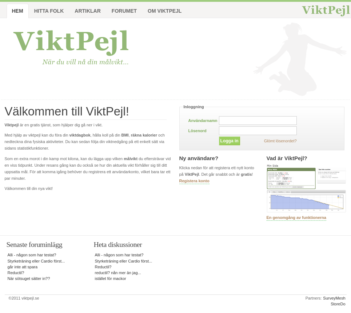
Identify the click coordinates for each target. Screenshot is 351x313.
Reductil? (16, 273)
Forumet (124, 11)
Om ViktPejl (165, 11)
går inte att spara (23, 267)
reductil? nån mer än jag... (118, 273)
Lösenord (197, 131)
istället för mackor (110, 278)
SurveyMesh (334, 298)
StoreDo (338, 304)
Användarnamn (203, 120)
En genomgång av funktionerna (296, 217)
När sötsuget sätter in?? (29, 278)
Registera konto (194, 181)
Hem (17, 11)
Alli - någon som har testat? (32, 255)
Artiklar (88, 11)
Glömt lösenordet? (280, 141)
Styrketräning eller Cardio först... (36, 261)
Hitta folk (49, 11)
